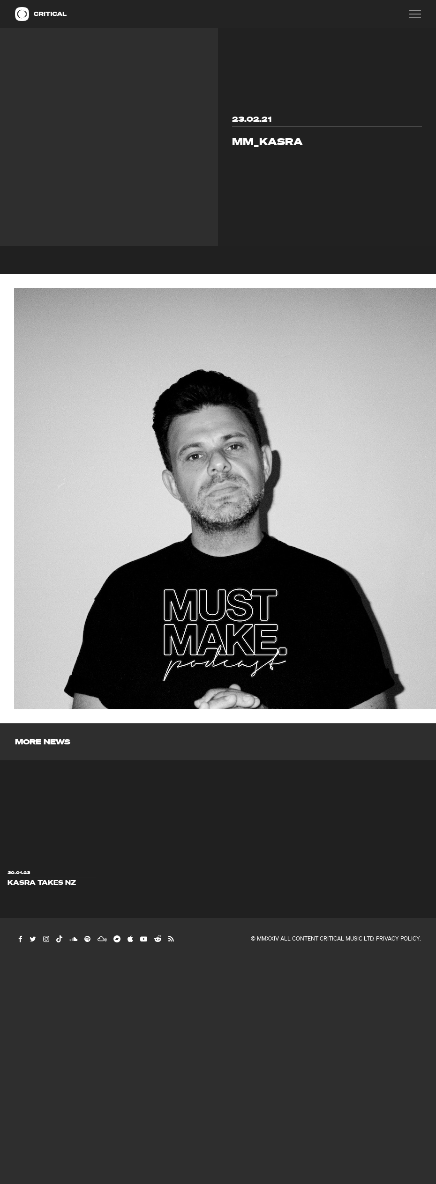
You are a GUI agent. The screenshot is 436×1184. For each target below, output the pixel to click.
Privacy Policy (398, 938)
